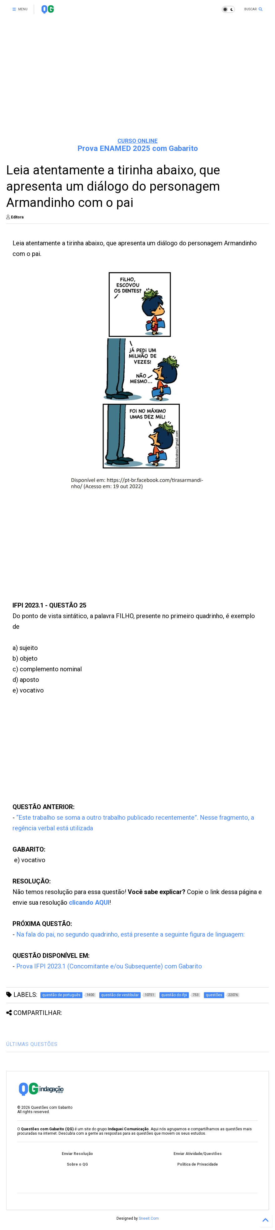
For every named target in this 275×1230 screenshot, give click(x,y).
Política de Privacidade (197, 1164)
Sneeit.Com (149, 1218)
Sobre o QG (77, 1164)
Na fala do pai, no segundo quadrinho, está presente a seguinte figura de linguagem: (130, 934)
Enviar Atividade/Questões (198, 1154)
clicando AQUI (89, 902)
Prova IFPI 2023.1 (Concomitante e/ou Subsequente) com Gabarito (109, 966)
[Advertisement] (137, 84)
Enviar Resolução (77, 1154)
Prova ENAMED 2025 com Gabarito (137, 148)
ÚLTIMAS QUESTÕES (32, 1044)
